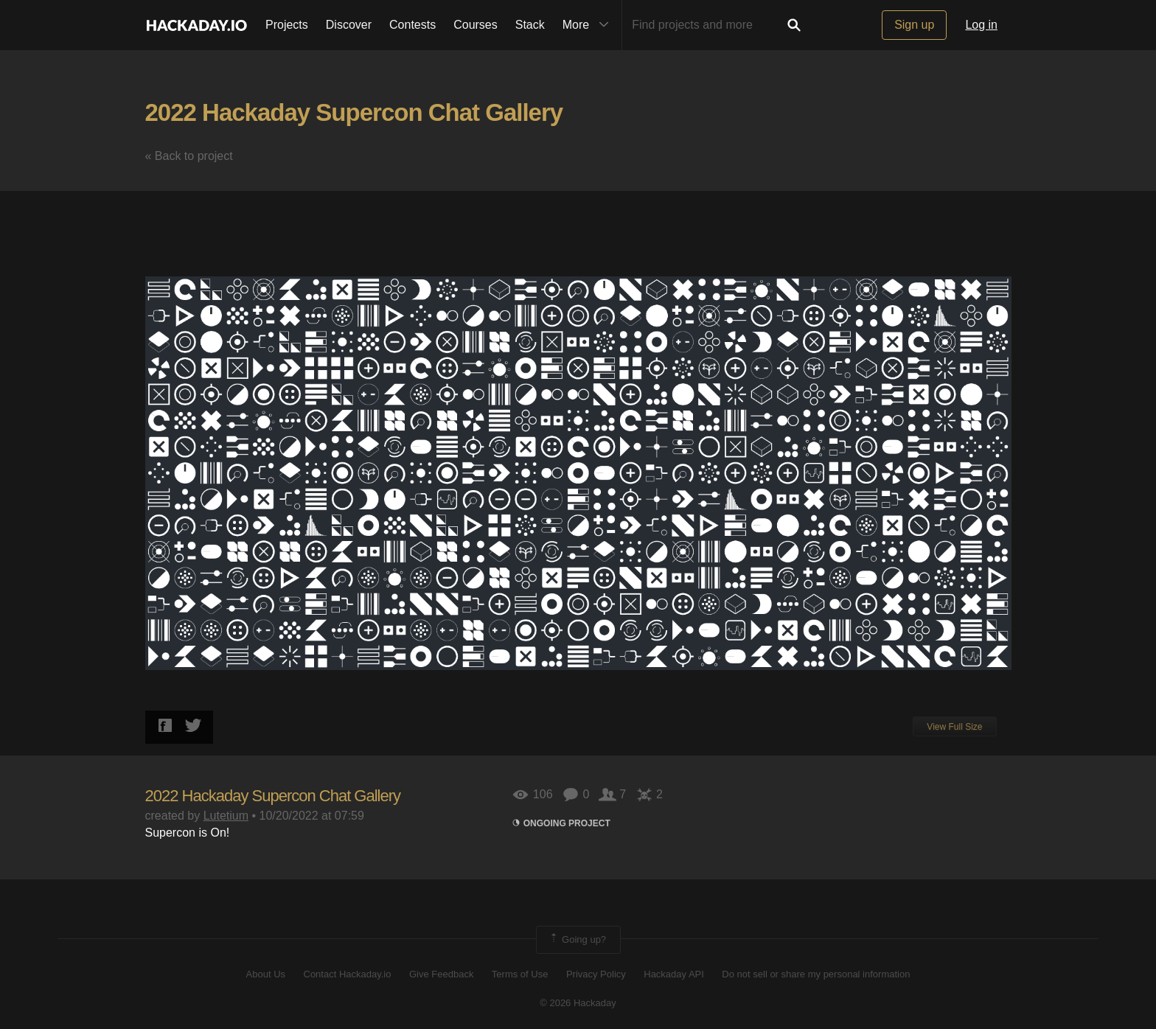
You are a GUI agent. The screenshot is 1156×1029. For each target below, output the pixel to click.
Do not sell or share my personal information (816, 974)
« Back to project (189, 156)
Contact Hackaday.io (347, 974)
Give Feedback (441, 974)
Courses (475, 24)
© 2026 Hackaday (578, 1002)
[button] (998, 216)
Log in (981, 24)
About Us (265, 974)
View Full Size (954, 727)
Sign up (914, 24)
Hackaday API (674, 974)
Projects (286, 24)
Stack (530, 24)
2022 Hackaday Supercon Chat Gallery (354, 112)
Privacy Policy (596, 974)
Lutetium (225, 815)
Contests (412, 24)
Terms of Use (520, 974)
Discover (349, 24)
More (589, 25)
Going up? (577, 940)
